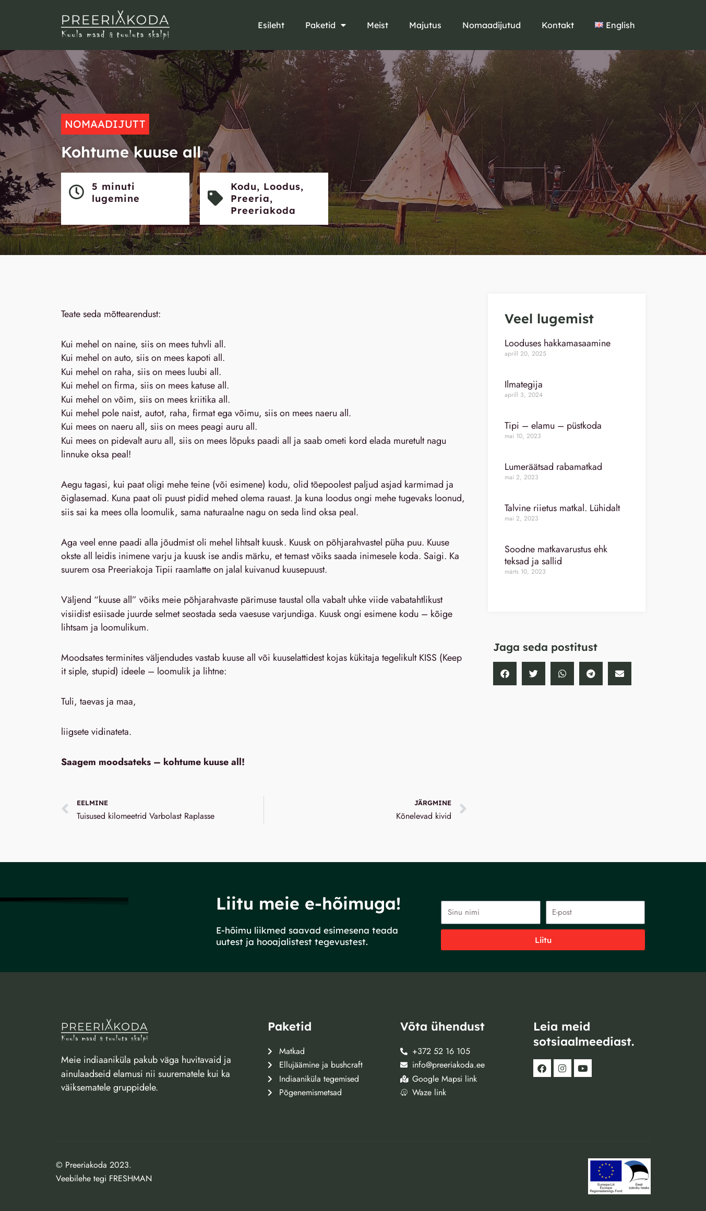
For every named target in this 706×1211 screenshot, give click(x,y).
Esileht (271, 25)
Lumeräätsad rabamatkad (553, 467)
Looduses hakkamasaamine (558, 343)
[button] (505, 673)
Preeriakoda (263, 210)
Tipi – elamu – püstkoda (553, 425)
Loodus (282, 186)
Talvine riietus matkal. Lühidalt (562, 508)
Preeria (250, 198)
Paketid (325, 25)
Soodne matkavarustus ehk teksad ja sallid (556, 555)
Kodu (244, 186)
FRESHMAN (130, 1178)
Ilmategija (524, 384)
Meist (377, 25)
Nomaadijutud (491, 25)
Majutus (425, 25)
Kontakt (558, 25)
